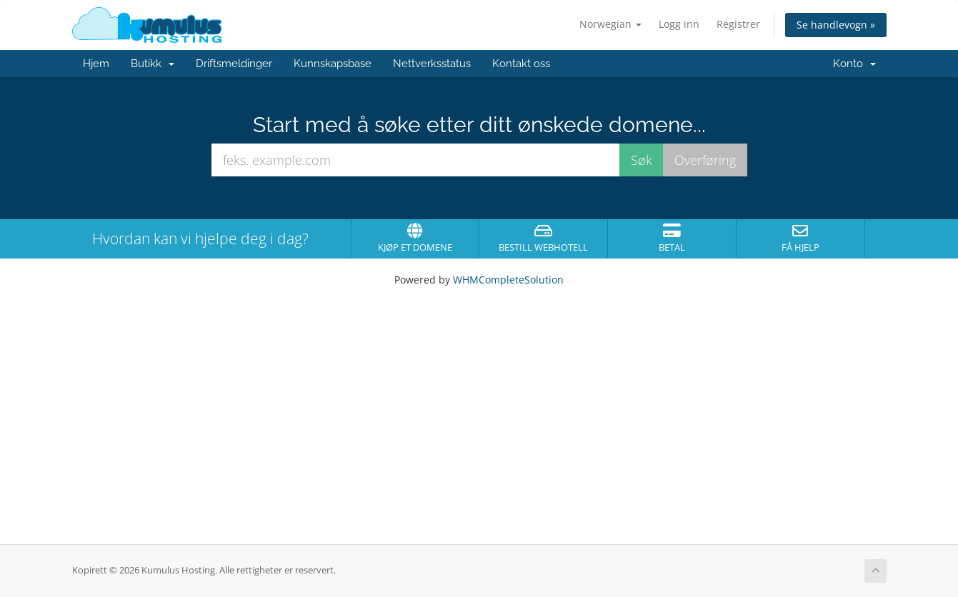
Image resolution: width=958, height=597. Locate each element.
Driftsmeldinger (234, 63)
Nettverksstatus (432, 63)
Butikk (152, 63)
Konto (854, 63)
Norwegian (610, 24)
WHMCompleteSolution (508, 279)
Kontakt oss (521, 63)
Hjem (96, 63)
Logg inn (679, 24)
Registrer (738, 24)
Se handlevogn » (836, 24)
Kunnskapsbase (332, 63)
